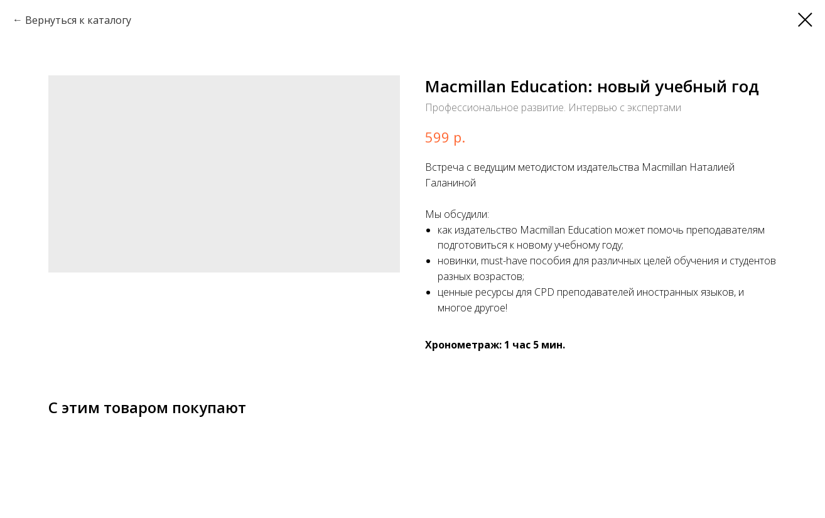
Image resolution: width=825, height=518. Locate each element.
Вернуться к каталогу (78, 20)
